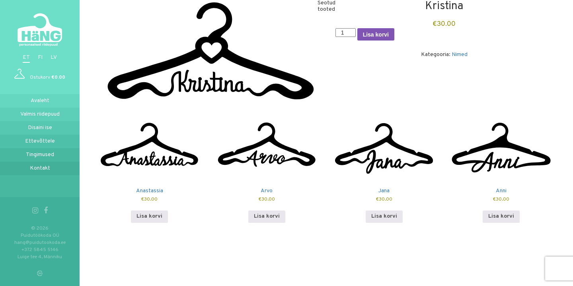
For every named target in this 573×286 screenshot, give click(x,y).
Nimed (460, 54)
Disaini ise (40, 127)
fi (40, 57)
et (26, 57)
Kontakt (40, 168)
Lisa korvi (376, 34)
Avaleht (40, 100)
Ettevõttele (40, 141)
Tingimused (40, 154)
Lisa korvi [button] (149, 216)
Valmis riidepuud (40, 114)
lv (54, 57)
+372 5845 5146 (39, 250)
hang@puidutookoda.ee (40, 243)
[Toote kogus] (345, 32)
